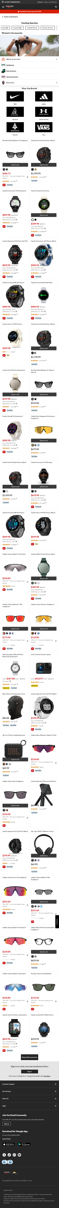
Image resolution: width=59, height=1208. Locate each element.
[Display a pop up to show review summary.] (17, 181)
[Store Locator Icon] (3, 2)
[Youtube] (19, 1155)
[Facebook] (4, 1155)
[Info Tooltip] (27, 177)
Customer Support (29, 1084)
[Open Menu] (3, 7)
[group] (15, 185)
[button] (29, 59)
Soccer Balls (17, 28)
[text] (15, 181)
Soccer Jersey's (47, 28)
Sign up (6, 1124)
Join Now (46, 1076)
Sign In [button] (29, 1071)
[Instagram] (14, 1155)
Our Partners (29, 1091)
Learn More (6, 1139)
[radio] (4, 169)
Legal (29, 1106)
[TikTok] (9, 1155)
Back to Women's (11, 16)
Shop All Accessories (29, 1057)
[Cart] (55, 7)
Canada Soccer (32, 28)
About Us (29, 1099)
